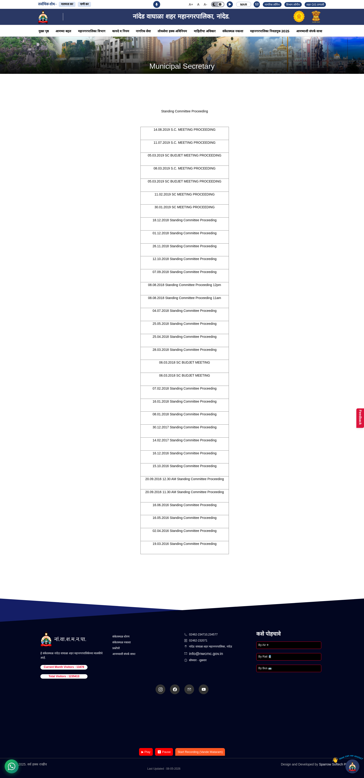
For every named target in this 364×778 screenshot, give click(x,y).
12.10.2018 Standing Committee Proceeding (185, 259)
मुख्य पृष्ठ (44, 31)
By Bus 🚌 (265, 668)
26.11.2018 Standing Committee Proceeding (185, 246)
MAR (243, 4)
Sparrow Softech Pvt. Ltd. (337, 764)
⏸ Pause (164, 752)
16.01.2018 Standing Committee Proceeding (185, 401)
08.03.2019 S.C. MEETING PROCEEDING (185, 168)
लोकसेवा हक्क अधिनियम (172, 31)
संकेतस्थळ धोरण (121, 636)
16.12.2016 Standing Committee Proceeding (185, 453)
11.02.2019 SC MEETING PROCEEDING (184, 194)
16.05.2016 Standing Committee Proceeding (185, 518)
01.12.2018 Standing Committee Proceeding (185, 233)
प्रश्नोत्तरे (116, 648)
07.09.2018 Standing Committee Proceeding (185, 272)
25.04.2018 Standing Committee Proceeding (185, 337)
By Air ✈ (263, 645)
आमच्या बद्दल (63, 31)
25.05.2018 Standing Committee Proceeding (185, 324)
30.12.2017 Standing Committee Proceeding (185, 427)
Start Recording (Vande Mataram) (200, 752)
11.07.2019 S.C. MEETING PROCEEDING (185, 142)
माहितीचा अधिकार (205, 31)
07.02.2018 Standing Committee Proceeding (185, 388)
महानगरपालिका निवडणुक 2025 (269, 31)
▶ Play (145, 752)
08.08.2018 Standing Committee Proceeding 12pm (184, 285)
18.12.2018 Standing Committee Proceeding (185, 220)
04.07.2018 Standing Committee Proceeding (185, 311)
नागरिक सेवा (143, 31)
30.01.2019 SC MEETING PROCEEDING (184, 207)
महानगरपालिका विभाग (91, 31)
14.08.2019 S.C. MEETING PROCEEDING (185, 129)
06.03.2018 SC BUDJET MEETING (184, 362)
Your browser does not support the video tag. (182, 721)
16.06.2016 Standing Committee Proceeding (185, 505)
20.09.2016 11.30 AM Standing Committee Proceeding (184, 492)
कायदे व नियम (120, 31)
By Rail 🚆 (265, 656)
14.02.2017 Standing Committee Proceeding (185, 440)
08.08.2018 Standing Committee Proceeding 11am (184, 298)
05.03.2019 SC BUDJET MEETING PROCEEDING (184, 155)
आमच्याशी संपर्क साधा (309, 31)
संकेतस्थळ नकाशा (232, 31)
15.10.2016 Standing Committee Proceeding (185, 466)
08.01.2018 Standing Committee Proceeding (185, 414)
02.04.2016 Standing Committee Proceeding (185, 531)
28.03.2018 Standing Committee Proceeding (185, 350)
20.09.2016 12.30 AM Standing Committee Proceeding (184, 479)
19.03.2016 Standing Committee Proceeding (185, 544)
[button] (230, 4)
